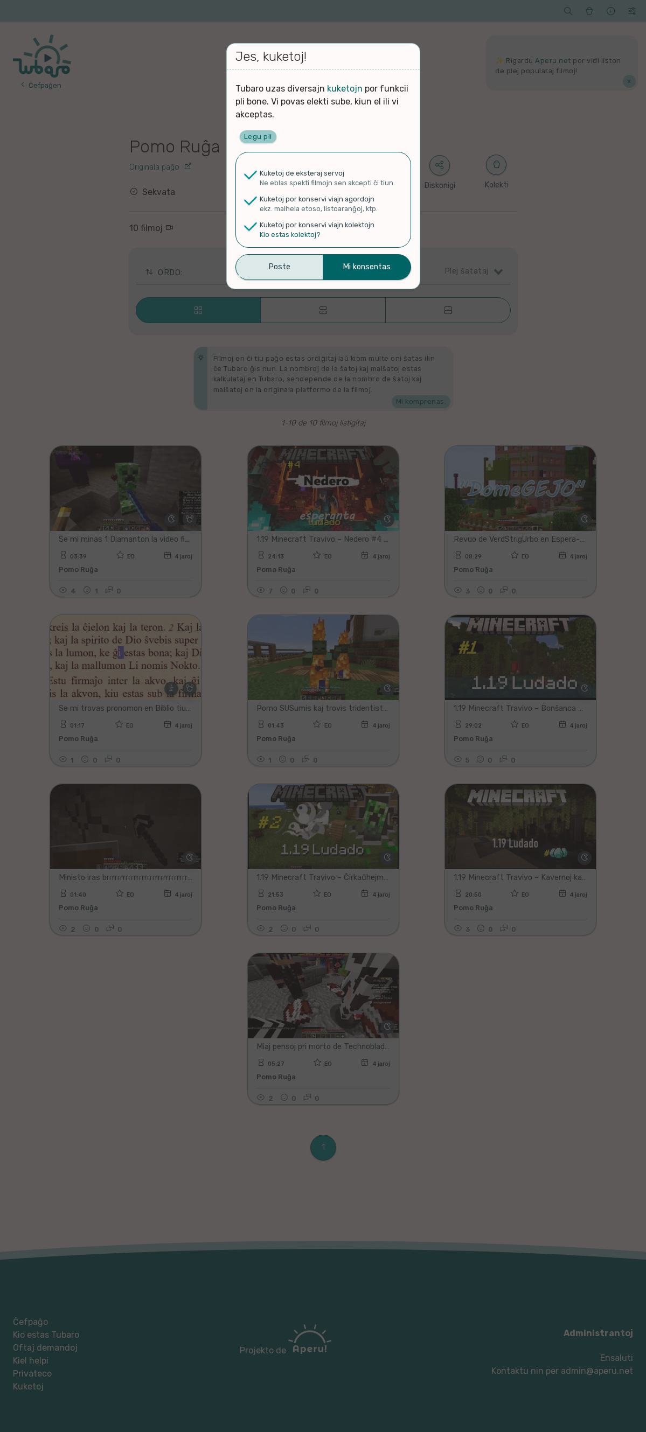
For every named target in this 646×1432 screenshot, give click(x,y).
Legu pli (258, 136)
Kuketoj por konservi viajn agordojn (317, 199)
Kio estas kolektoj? (290, 234)
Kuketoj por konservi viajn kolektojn (317, 225)
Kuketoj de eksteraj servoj (302, 173)
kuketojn (345, 88)
